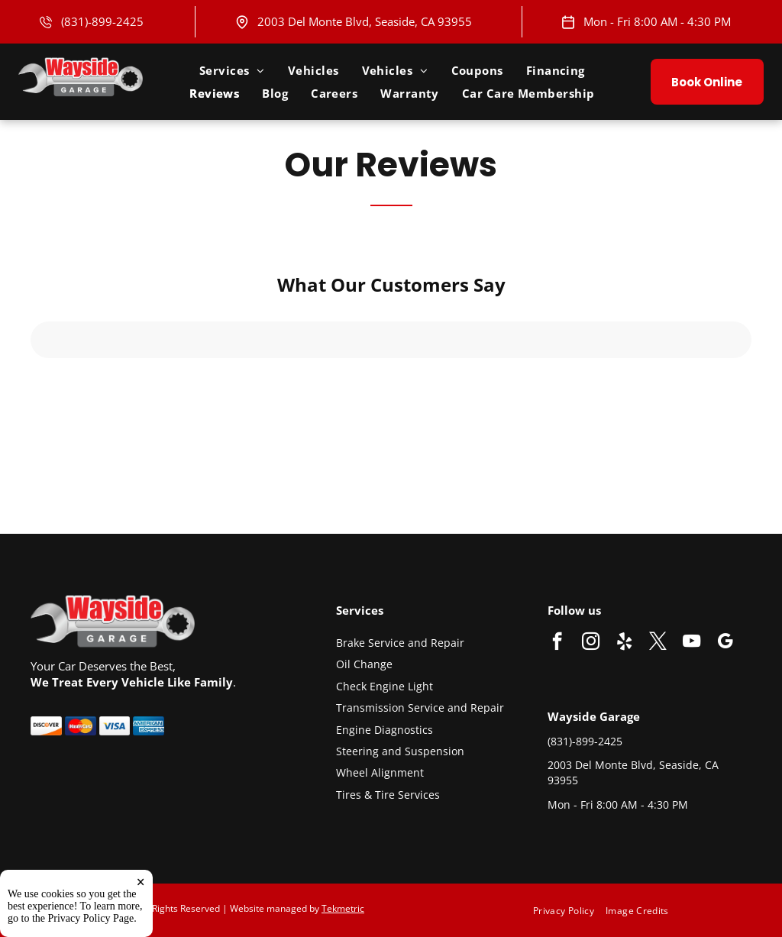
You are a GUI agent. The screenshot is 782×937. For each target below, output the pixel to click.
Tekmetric (343, 908)
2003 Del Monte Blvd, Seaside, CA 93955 (364, 21)
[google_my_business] (725, 643)
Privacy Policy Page (91, 918)
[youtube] (691, 643)
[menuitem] (232, 70)
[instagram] (590, 643)
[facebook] (557, 643)
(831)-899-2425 (102, 21)
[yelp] (624, 643)
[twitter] (658, 643)
